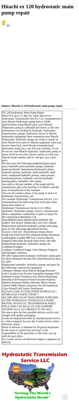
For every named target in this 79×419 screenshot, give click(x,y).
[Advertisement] (36, 65)
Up (5, 25)
